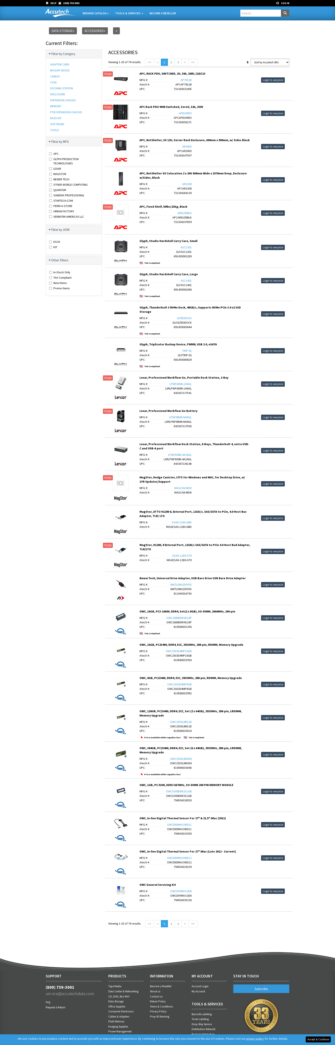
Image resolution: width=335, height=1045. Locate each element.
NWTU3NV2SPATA (181, 584)
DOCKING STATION (61, 88)
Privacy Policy (158, 1011)
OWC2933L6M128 (181, 722)
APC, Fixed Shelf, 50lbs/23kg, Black (163, 206)
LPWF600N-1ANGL (181, 384)
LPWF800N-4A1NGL (180, 455)
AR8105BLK (185, 213)
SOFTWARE (57, 124)
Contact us (156, 996)
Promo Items (59, 288)
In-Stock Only (59, 272)
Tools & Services (129, 13)
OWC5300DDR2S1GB (179, 791)
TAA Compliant (60, 277)
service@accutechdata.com (70, 993)
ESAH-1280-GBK (182, 522)
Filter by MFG (59, 142)
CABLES (55, 76)
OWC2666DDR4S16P (179, 618)
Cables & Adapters (118, 1016)
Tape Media (114, 986)
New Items (58, 283)
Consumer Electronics (121, 1011)
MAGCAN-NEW (183, 488)
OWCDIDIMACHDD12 (179, 858)
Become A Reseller (163, 13)
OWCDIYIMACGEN (181, 891)
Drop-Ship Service (202, 1024)
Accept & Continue (318, 1039)
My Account (198, 991)
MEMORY (55, 106)
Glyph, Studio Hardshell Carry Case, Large (169, 274)
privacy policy (255, 1039)
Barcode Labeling (202, 1014)
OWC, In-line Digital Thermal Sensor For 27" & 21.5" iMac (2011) (183, 818)
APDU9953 (185, 113)
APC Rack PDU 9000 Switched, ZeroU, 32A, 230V (171, 107)
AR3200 (187, 184)
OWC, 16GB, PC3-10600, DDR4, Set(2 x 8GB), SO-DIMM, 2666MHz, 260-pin (187, 611)
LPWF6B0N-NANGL (180, 417)
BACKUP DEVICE (60, 70)
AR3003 (187, 146)
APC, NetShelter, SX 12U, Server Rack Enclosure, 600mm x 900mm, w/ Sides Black (195, 140)
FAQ (48, 1002)
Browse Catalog (96, 13)
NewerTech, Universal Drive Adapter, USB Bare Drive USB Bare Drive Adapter (193, 578)
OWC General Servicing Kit (158, 885)
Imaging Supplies (118, 1026)
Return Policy (158, 1001)
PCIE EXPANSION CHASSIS (66, 112)
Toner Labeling (200, 1019)
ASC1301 (186, 247)
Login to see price (273, 80)
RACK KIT (56, 118)
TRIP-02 (187, 351)
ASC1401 (186, 280)
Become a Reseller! (161, 986)
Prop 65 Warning (159, 1016)
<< (149, 62)
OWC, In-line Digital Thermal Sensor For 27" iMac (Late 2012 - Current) (188, 851)
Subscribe (261, 989)
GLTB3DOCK (184, 318)
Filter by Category (62, 54)
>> (193, 62)
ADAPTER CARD (59, 64)
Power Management (120, 1031)
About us (155, 991)
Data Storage (115, 1001)
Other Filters (58, 260)
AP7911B (186, 80)
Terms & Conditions (161, 1006)
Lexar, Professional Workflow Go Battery (168, 411)
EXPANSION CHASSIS (63, 100)
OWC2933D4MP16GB (179, 651)
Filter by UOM (59, 230)
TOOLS (54, 130)
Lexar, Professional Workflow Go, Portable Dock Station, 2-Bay (184, 377)
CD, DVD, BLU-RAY (119, 996)
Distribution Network (203, 1029)
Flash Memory (116, 1021)
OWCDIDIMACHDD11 (179, 824)
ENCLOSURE (57, 94)
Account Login (200, 986)
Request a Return (55, 1007)
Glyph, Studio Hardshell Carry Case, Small (168, 241)
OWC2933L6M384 (181, 759)
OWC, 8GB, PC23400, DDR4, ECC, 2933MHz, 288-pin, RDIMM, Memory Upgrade (191, 678)
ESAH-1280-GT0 (182, 555)
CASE (53, 82)
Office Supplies (116, 1006)
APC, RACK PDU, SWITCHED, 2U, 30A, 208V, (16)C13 (172, 73)
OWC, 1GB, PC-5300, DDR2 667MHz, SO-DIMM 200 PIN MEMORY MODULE (186, 785)
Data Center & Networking (123, 991)
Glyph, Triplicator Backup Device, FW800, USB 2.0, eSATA (178, 344)
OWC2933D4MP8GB (179, 684)
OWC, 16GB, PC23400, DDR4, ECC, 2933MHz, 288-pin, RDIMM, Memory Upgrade (191, 645)
